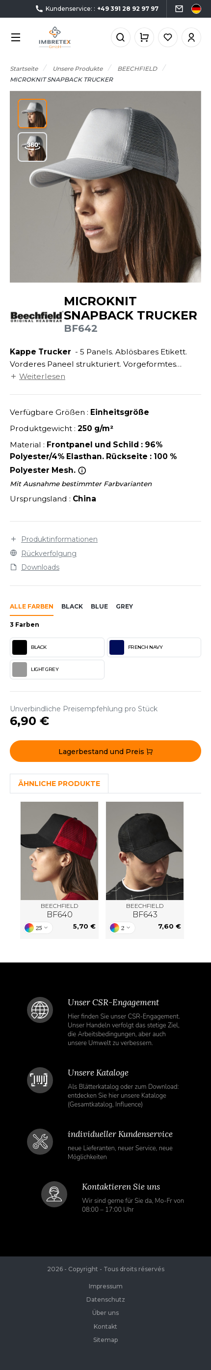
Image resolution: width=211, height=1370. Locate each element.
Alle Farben (31, 606)
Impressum (106, 1286)
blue (99, 606)
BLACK (29, 647)
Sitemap (105, 1339)
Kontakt (105, 1326)
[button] (32, 113)
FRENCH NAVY (136, 647)
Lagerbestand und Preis (105, 751)
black (72, 606)
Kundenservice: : (96, 9)
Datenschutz (105, 1299)
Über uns (105, 1312)
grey (124, 606)
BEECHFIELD (59, 911)
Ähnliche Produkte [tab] (59, 783)
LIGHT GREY (35, 669)
